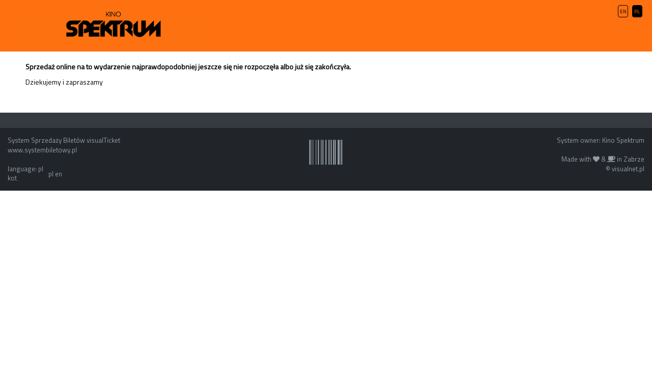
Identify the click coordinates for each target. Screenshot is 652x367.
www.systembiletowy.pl (42, 150)
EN (623, 11)
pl (50, 174)
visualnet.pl (628, 169)
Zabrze (633, 159)
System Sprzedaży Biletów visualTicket (64, 140)
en (58, 174)
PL (637, 11)
